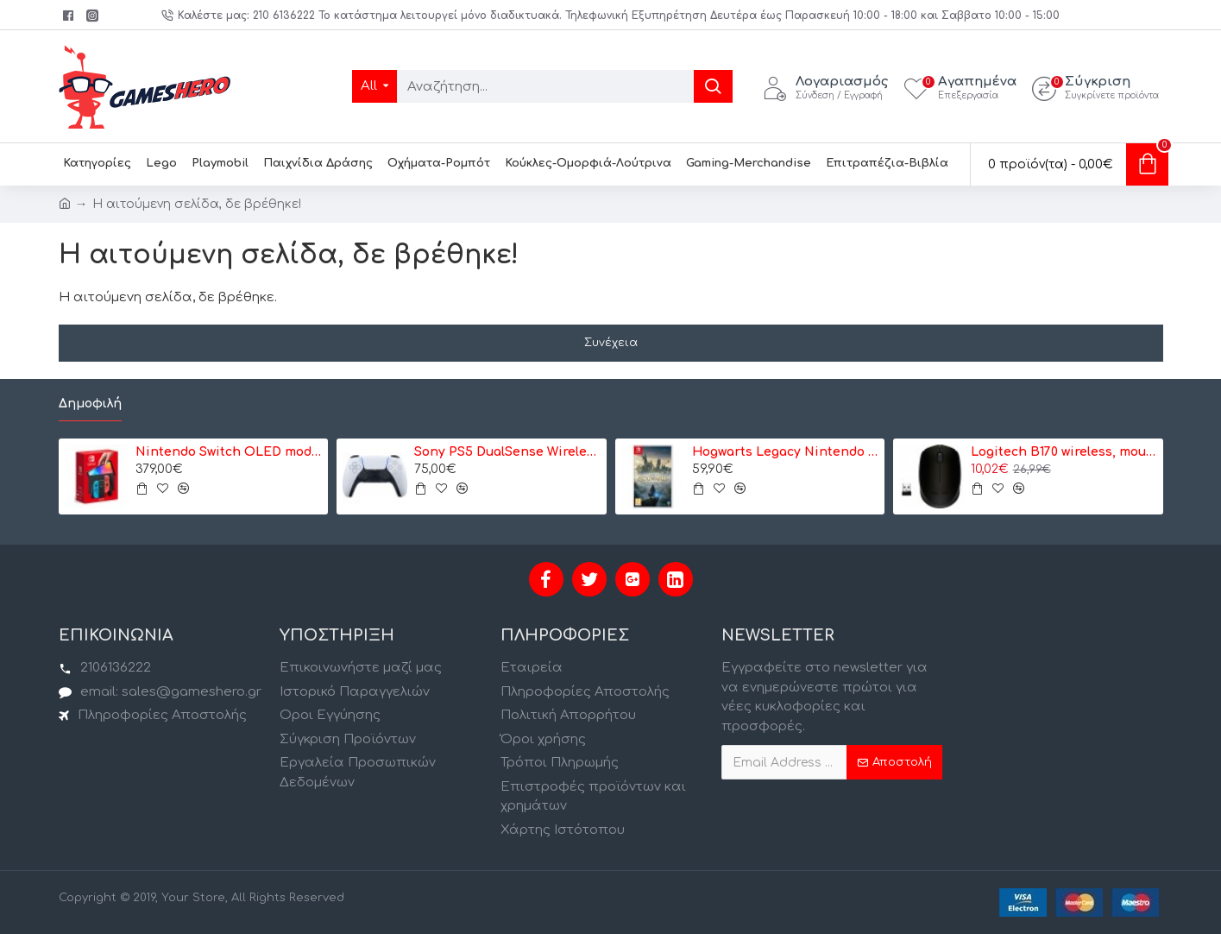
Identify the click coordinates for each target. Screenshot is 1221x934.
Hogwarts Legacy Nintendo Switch (785, 451)
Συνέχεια (611, 343)
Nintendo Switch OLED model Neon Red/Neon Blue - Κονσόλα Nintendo (228, 451)
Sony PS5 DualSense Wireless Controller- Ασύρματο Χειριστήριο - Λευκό (507, 451)
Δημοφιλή (90, 403)
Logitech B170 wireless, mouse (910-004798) (1064, 451)
